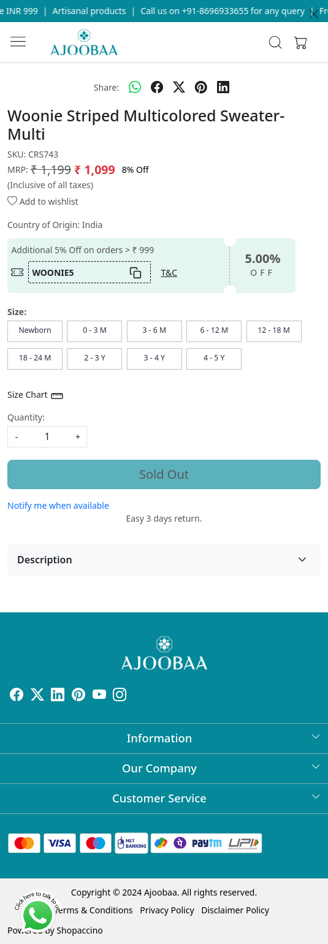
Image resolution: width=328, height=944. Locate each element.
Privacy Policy (167, 910)
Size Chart (35, 396)
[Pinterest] (78, 696)
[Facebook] (16, 696)
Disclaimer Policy (235, 910)
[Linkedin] (57, 696)
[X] (37, 696)
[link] (276, 42)
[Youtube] (99, 696)
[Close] (314, 14)
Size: (16, 312)
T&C (169, 272)
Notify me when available (58, 505)
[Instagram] (119, 696)
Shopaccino (79, 930)
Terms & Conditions (93, 910)
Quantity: (26, 417)
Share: (106, 87)
